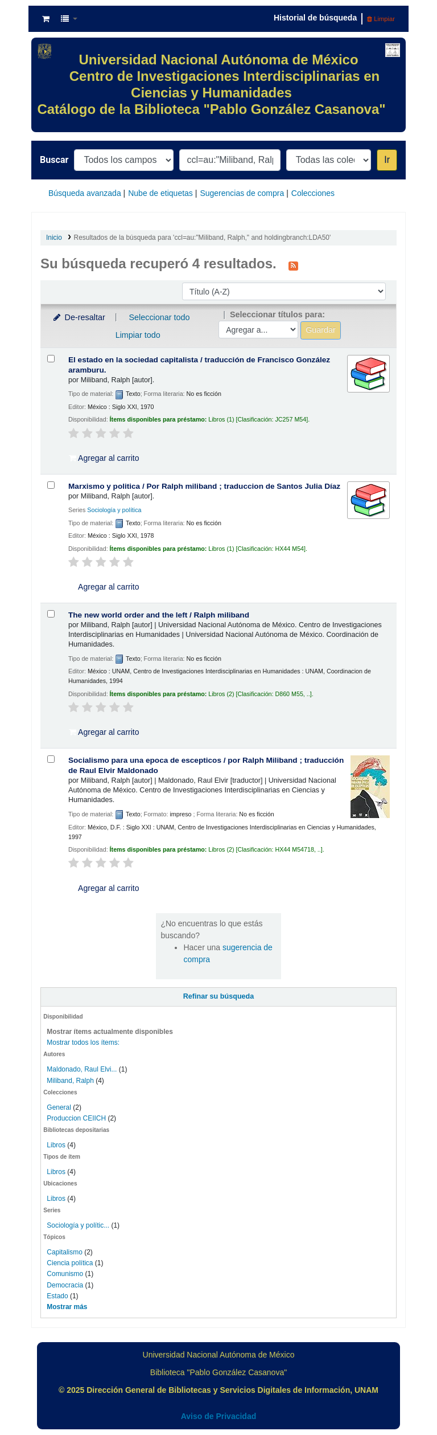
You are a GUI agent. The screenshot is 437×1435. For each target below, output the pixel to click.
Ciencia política (70, 1263)
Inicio (54, 238)
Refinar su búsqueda (218, 996)
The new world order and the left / (158, 615)
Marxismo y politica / (204, 486)
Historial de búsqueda (315, 17)
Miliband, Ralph (70, 1081)
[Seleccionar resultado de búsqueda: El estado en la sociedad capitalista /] (51, 358)
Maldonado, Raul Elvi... (82, 1069)
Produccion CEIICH (77, 1118)
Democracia (65, 1285)
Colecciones (313, 193)
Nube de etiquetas (160, 193)
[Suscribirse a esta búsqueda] (293, 265)
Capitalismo (65, 1252)
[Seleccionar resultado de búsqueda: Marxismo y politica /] (51, 485)
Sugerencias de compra (242, 193)
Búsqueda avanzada (84, 193)
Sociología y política (114, 509)
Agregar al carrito (104, 458)
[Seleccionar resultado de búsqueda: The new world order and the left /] (51, 614)
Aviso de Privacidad (219, 1416)
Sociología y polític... (78, 1225)
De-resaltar (78, 317)
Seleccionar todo (159, 317)
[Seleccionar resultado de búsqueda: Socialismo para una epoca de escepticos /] (51, 759)
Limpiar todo (138, 335)
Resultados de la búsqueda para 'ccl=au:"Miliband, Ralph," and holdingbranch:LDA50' (202, 238)
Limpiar (381, 18)
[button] (46, 18)
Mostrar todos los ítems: (83, 1042)
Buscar (54, 159)
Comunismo (65, 1274)
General (60, 1107)
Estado (57, 1296)
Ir (387, 160)
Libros (56, 1145)
